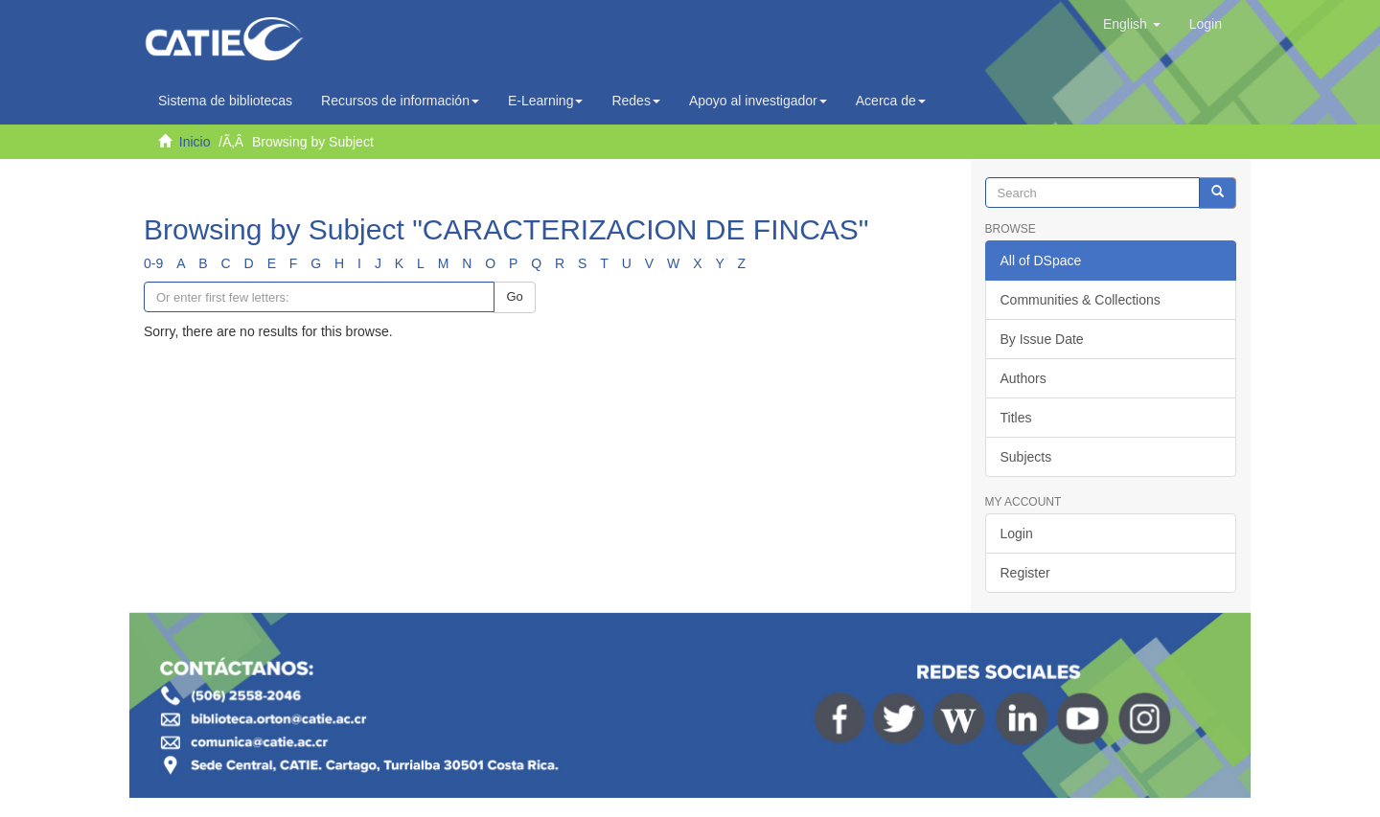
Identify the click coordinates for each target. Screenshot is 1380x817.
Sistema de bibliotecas (225, 100)
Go (514, 296)
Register (1025, 572)
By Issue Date (1042, 339)
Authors (1023, 378)
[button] (1132, 24)
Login (1016, 533)
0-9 (153, 263)
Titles (1016, 417)
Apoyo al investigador (758, 100)
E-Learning (546, 100)
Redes (635, 100)
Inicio (195, 141)
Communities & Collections (1080, 299)
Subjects (1026, 457)
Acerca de (891, 100)
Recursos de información (400, 100)
